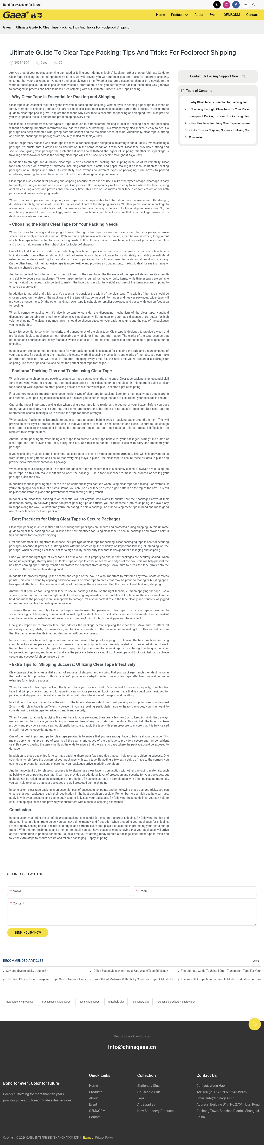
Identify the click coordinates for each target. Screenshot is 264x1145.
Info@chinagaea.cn (132, 1047)
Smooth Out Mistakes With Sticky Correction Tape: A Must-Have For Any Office (133, 979)
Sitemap (87, 1137)
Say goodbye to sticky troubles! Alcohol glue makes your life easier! (26, 970)
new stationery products (19, 1001)
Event (256, 960)
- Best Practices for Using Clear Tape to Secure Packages (220, 123)
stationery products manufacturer (176, 1001)
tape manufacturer (89, 1001)
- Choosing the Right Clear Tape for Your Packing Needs (220, 109)
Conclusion (196, 137)
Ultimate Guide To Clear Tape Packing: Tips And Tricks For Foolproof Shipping (73, 27)
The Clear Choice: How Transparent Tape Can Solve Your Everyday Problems (46, 979)
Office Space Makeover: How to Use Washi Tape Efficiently (130, 970)
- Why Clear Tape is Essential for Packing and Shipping (220, 102)
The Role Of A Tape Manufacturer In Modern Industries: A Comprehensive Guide (221, 979)
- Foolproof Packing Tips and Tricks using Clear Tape (220, 116)
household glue (116, 1001)
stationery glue (141, 1001)
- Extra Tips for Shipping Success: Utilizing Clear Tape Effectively (220, 130)
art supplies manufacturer (55, 1001)
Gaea (7, 27)
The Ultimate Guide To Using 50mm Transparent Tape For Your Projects (221, 970)
